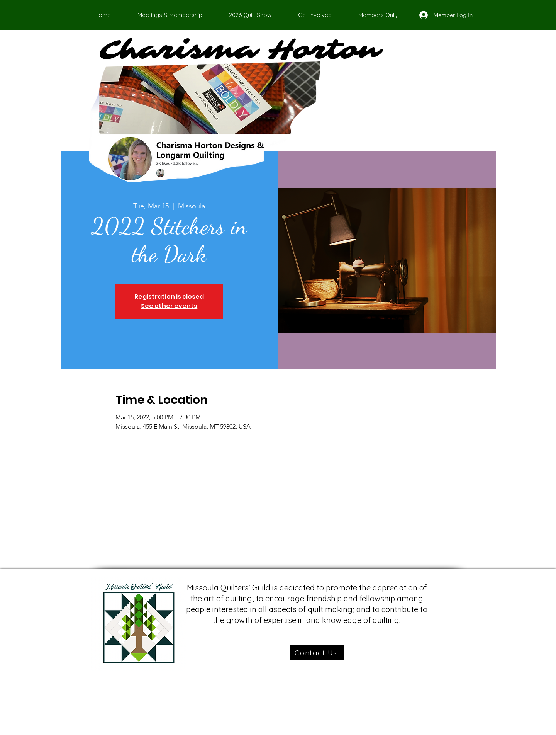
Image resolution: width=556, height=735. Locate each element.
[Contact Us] (317, 652)
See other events (169, 305)
